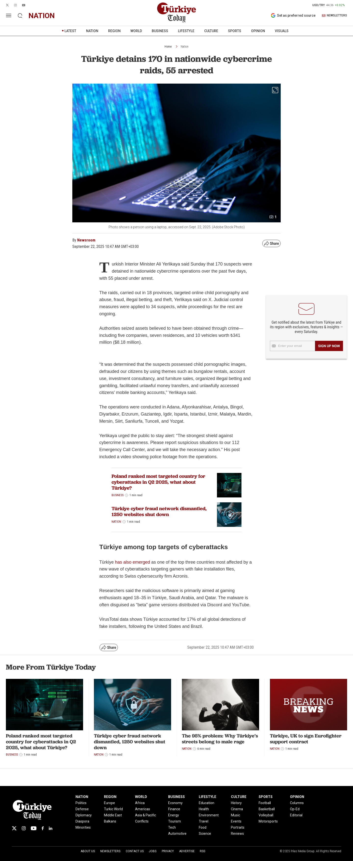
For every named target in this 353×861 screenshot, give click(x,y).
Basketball (267, 809)
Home (168, 46)
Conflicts (142, 821)
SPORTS (234, 31)
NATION (92, 31)
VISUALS (282, 31)
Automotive (177, 833)
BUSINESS (160, 31)
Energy (173, 815)
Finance (174, 809)
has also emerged (132, 562)
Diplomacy (84, 815)
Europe (109, 803)
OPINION (258, 31)
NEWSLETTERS (334, 15)
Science (205, 833)
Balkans (110, 821)
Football (265, 803)
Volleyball (266, 815)
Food (202, 827)
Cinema (237, 809)
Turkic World (113, 809)
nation (41, 15)
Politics (81, 803)
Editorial (296, 815)
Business (118, 495)
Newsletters (110, 851)
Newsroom (86, 240)
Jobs (152, 851)
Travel (203, 821)
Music (235, 815)
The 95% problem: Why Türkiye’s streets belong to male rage (220, 739)
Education (206, 803)
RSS (202, 851)
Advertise (187, 851)
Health (204, 809)
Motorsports (268, 821)
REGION (114, 31)
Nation (185, 46)
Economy (175, 803)
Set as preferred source (293, 15)
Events (236, 821)
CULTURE (211, 31)
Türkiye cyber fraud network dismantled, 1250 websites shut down (159, 511)
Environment (209, 815)
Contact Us (135, 851)
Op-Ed (295, 809)
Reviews (237, 833)
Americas (142, 809)
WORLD (136, 31)
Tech (172, 827)
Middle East (113, 815)
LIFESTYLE (186, 31)
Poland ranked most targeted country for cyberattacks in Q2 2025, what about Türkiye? (158, 482)
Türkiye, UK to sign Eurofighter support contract (305, 739)
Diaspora (82, 821)
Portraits (237, 827)
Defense (82, 809)
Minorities (83, 827)
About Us (88, 851)
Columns (297, 803)
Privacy (168, 851)
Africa (140, 803)
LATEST (70, 31)
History (236, 803)
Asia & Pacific (145, 815)
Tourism (174, 821)
